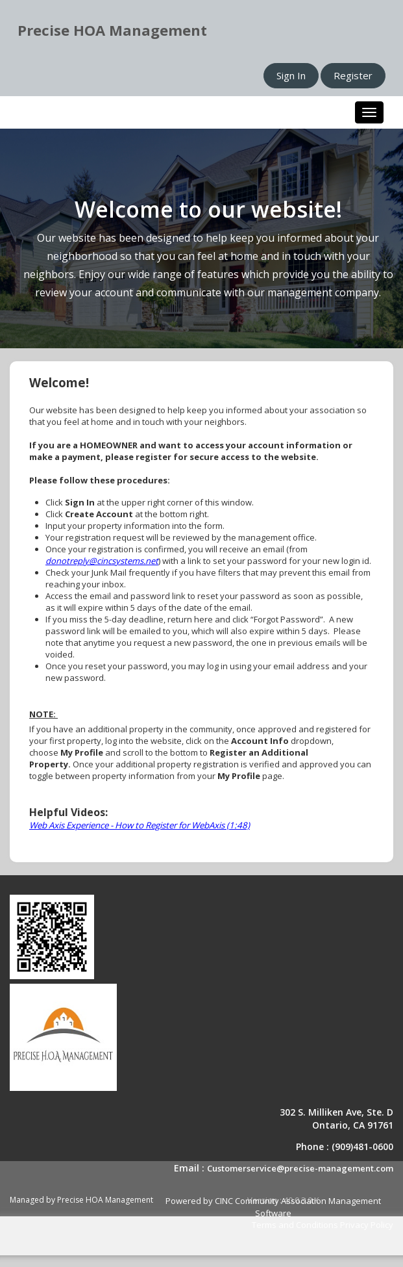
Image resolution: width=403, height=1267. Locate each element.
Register (353, 75)
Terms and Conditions (295, 1225)
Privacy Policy (366, 1225)
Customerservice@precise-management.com (300, 1168)
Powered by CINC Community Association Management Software (273, 1207)
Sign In (291, 75)
